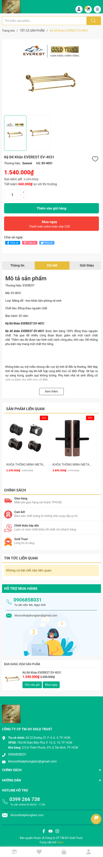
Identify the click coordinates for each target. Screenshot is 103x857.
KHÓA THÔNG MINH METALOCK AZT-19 (33, 464)
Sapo (60, 839)
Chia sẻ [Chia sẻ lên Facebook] (12, 242)
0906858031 (27, 597)
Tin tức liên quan (21, 555)
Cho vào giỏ (32, 681)
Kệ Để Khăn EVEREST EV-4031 (41, 670)
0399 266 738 (24, 796)
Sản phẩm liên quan (25, 409)
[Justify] (93, 21)
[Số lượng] (12, 195)
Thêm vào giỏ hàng (51, 208)
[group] (51, 77)
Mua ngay (49, 225)
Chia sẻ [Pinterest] (29, 242)
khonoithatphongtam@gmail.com (32, 759)
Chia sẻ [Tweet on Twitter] (46, 242)
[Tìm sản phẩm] (44, 21)
